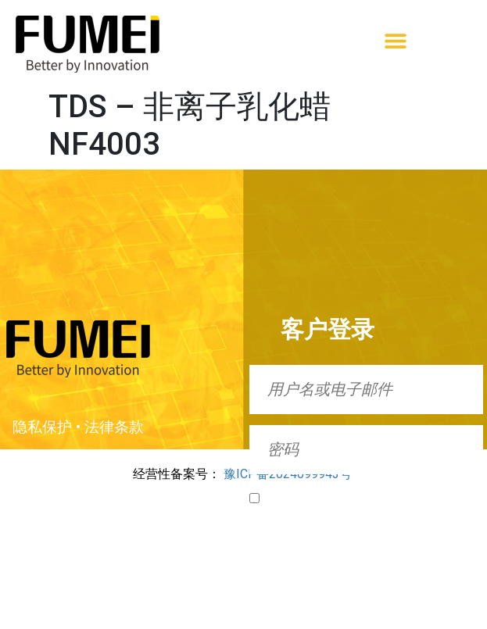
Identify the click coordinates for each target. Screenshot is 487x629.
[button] (395, 40)
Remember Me (296, 497)
